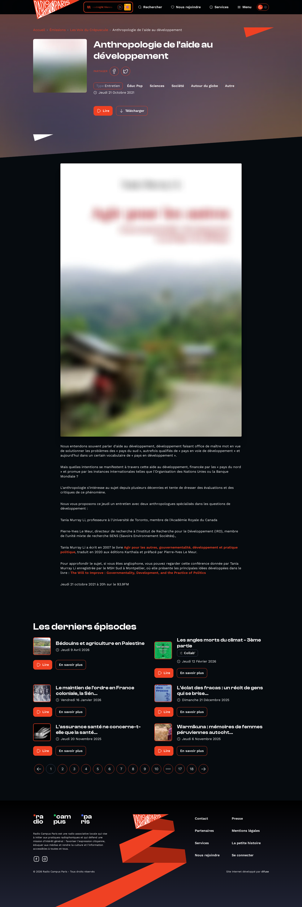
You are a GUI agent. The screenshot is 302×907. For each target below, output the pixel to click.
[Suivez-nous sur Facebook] (36, 859)
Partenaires (206, 831)
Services (219, 7)
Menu (244, 7)
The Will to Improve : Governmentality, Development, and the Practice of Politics (138, 573)
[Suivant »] (203, 769)
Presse (239, 818)
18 (192, 769)
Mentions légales (248, 831)
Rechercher (150, 7)
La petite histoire (248, 843)
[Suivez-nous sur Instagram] (45, 859)
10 (156, 769)
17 (180, 769)
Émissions (57, 30)
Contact (203, 818)
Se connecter (245, 855)
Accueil (39, 30)
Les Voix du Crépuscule (89, 30)
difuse (265, 871)
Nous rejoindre (186, 7)
